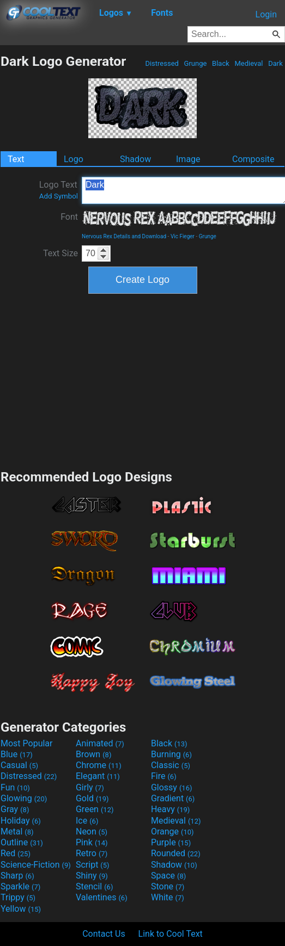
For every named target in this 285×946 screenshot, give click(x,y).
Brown (93, 754)
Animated (100, 743)
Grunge (195, 63)
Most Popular (27, 743)
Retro (91, 853)
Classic (170, 765)
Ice (87, 820)
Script (93, 865)
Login (266, 14)
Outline (22, 842)
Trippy (18, 897)
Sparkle (20, 886)
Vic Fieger (183, 236)
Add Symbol (58, 196)
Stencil (94, 886)
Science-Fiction (36, 865)
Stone (167, 886)
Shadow (135, 159)
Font (69, 217)
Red (16, 853)
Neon (91, 831)
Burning (171, 754)
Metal (17, 831)
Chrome (99, 765)
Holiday (21, 820)
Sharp (17, 875)
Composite (253, 159)
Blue (17, 754)
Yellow (21, 909)
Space (168, 875)
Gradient (173, 798)
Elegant (98, 776)
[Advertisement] (142, 380)
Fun (15, 787)
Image (188, 159)
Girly (90, 787)
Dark (275, 63)
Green (95, 809)
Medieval (248, 63)
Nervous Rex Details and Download (124, 236)
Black (220, 63)
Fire (164, 776)
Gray (15, 809)
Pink (92, 842)
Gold (92, 798)
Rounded (176, 853)
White (167, 897)
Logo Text (58, 190)
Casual (19, 765)
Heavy (170, 809)
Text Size (60, 253)
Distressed (161, 63)
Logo (73, 159)
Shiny (92, 875)
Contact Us (103, 934)
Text (16, 159)
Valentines (102, 897)
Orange (172, 831)
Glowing (24, 798)
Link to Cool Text (170, 934)
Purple (171, 842)
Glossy (171, 787)
